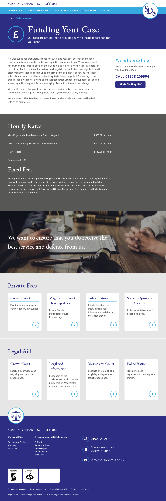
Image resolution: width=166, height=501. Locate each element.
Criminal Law (15, 11)
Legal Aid (20, 351)
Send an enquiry (130, 84)
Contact (106, 11)
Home (10, 18)
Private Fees (22, 285)
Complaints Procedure (17, 489)
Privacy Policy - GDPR (58, 489)
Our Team (90, 11)
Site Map (85, 489)
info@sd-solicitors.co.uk (107, 460)
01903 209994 (100, 439)
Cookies (74, 489)
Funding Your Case (38, 11)
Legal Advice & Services (67, 11)
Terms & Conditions (38, 489)
